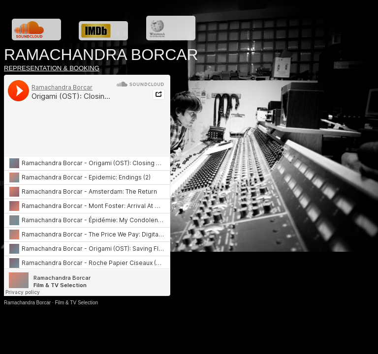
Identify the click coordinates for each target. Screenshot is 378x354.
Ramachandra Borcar (27, 302)
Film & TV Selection (76, 302)
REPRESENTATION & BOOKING (51, 68)
